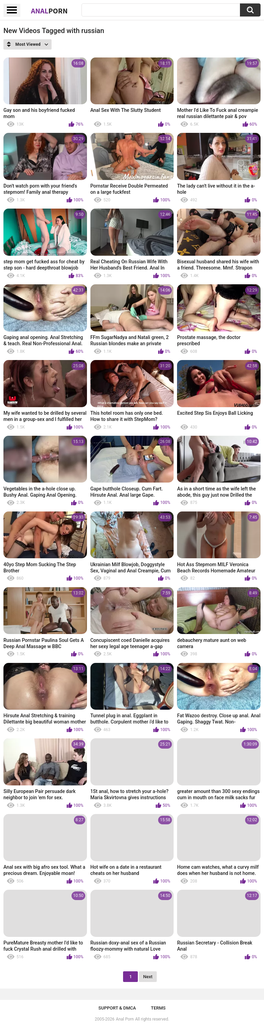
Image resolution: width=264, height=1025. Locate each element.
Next (147, 976)
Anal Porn (125, 1019)
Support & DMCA (117, 1008)
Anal (49, 10)
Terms (158, 1008)
